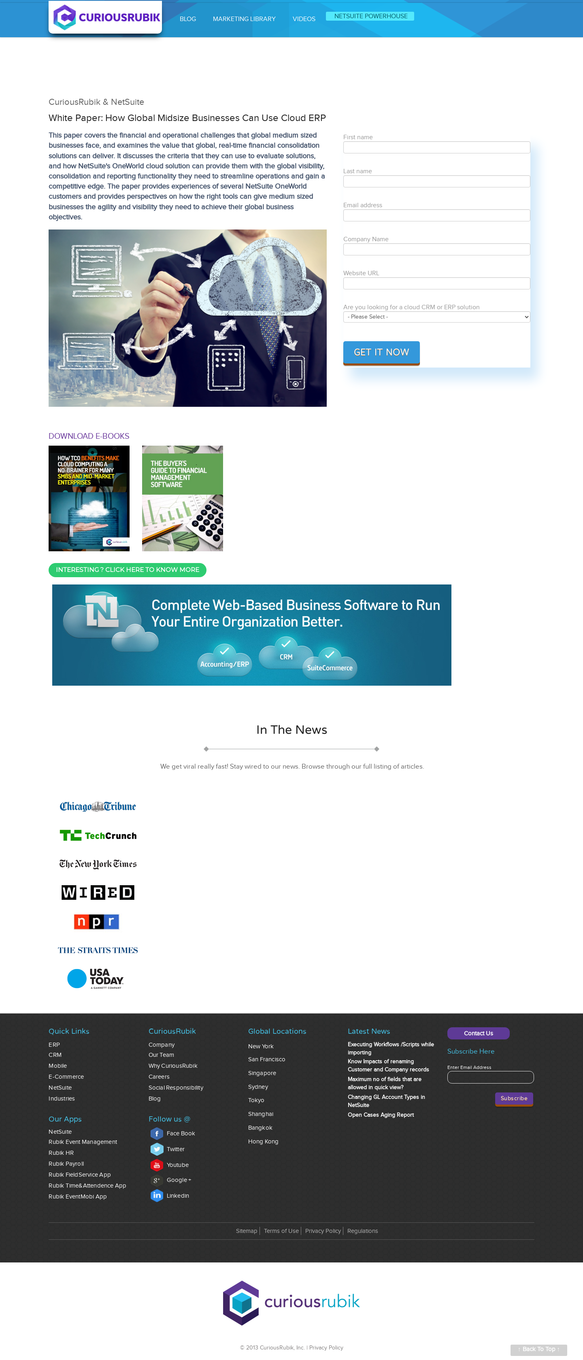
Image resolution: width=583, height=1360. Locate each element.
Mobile (58, 1065)
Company (161, 1044)
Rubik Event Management (83, 1142)
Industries (62, 1098)
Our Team (161, 1055)
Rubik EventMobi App (78, 1196)
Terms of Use (281, 1231)
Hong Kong (263, 1141)
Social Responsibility (176, 1087)
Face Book (173, 1133)
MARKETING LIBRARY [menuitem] (244, 19)
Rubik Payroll (66, 1163)
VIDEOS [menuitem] (304, 19)
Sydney (258, 1087)
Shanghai (261, 1114)
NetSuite (60, 1087)
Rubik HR (61, 1153)
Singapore (262, 1073)
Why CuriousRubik (173, 1065)
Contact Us (478, 1033)
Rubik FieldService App (80, 1174)
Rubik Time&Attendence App (87, 1185)
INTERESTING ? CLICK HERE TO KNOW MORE (127, 570)
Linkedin (169, 1196)
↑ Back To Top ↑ (539, 1349)
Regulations (362, 1231)
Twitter (167, 1149)
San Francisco (267, 1059)
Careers (159, 1076)
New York (261, 1046)
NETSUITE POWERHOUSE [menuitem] (371, 16)
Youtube (169, 1165)
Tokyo (256, 1100)
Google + (170, 1180)
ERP (54, 1044)
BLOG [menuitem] (188, 19)
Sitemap (246, 1231)
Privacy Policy (323, 1231)
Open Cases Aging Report (381, 1115)
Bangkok (260, 1127)
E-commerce (66, 1076)
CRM (55, 1055)
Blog (155, 1098)
